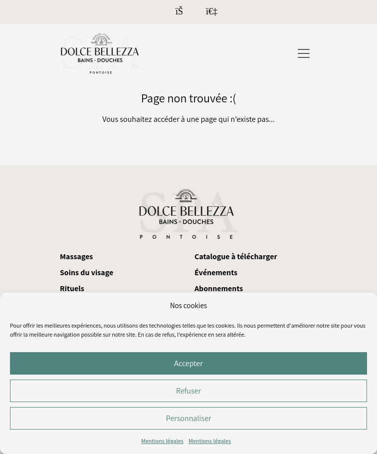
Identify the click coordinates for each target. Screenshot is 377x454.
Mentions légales (162, 441)
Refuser (188, 391)
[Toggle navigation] (303, 53)
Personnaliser (188, 418)
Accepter (188, 363)
